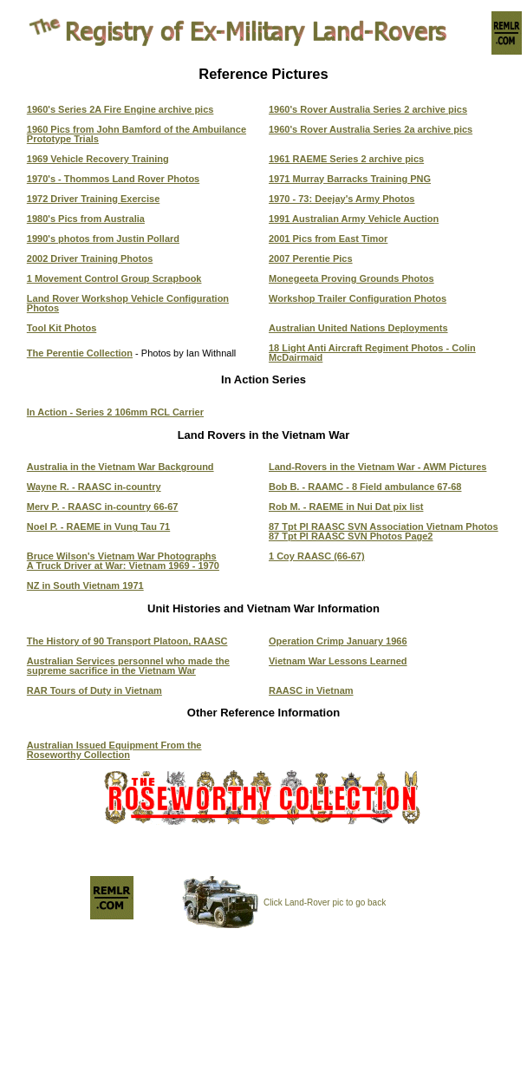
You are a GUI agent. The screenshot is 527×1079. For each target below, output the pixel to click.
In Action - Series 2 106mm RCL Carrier (115, 412)
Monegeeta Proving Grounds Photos (351, 278)
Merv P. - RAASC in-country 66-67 (103, 506)
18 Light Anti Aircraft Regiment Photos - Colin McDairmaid (372, 353)
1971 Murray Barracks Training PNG (350, 178)
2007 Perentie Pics (311, 258)
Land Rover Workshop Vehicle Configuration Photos (128, 303)
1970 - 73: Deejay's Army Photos (342, 198)
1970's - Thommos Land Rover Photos (113, 178)
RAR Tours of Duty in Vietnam (94, 690)
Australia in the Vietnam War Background (120, 466)
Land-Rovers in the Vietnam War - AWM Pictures (377, 466)
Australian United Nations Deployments (358, 328)
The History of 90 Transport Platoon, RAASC (127, 641)
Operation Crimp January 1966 (338, 641)
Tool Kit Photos (61, 328)
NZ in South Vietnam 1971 (85, 585)
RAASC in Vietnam (311, 690)
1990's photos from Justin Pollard (103, 238)
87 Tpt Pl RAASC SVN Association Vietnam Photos (383, 526)
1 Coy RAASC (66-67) (317, 556)
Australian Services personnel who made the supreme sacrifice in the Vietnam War (128, 666)
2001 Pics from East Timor (328, 238)
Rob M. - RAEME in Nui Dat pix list (346, 506)
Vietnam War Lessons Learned (338, 661)
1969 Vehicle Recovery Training (98, 159)
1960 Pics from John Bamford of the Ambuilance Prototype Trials (136, 134)
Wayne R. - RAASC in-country (94, 486)
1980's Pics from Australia (86, 218)
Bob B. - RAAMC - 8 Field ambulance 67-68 (365, 486)
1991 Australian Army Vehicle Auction (354, 218)
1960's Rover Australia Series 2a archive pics (370, 129)
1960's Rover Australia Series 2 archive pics (368, 109)
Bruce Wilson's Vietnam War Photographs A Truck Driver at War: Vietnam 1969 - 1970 (123, 561)
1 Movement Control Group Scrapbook (114, 278)
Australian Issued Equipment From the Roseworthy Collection (114, 750)
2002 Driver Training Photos (90, 258)
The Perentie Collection (80, 353)
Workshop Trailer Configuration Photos (357, 298)
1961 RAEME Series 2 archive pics (346, 159)
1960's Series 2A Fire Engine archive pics (120, 109)
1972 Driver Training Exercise (93, 198)
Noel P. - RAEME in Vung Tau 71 (98, 526)
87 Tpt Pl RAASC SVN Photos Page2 (351, 536)
